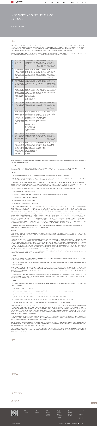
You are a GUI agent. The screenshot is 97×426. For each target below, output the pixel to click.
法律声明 (13, 423)
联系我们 (71, 2)
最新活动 (70, 412)
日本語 (84, 2)
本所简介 (81, 412)
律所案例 (48, 415)
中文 (82, 2)
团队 (45, 2)
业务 (39, 2)
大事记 (80, 415)
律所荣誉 (48, 414)
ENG (80, 2)
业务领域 (26, 412)
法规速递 (59, 417)
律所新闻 (48, 412)
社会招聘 (70, 415)
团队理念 (81, 414)
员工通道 (18, 423)
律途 (64, 2)
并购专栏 (59, 414)
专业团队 (37, 412)
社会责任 (81, 417)
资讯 (52, 2)
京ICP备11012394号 (79, 423)
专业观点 (59, 412)
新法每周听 (59, 415)
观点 (58, 2)
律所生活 (70, 414)
